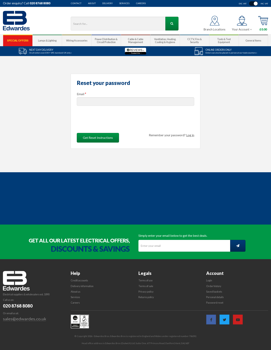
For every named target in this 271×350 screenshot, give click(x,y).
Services (124, 3)
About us (75, 291)
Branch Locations (214, 29)
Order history (213, 286)
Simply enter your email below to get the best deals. (172, 235)
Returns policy (146, 297)
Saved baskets (214, 291)
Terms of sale (145, 286)
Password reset (214, 302)
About (92, 3)
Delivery (107, 3)
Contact (76, 3)
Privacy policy (146, 291)
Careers (141, 3)
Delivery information (82, 286)
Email (81, 94)
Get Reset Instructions (98, 137)
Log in (190, 135)
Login (209, 280)
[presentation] (106, 117)
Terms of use (145, 280)
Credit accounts (79, 280)
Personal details (215, 297)
